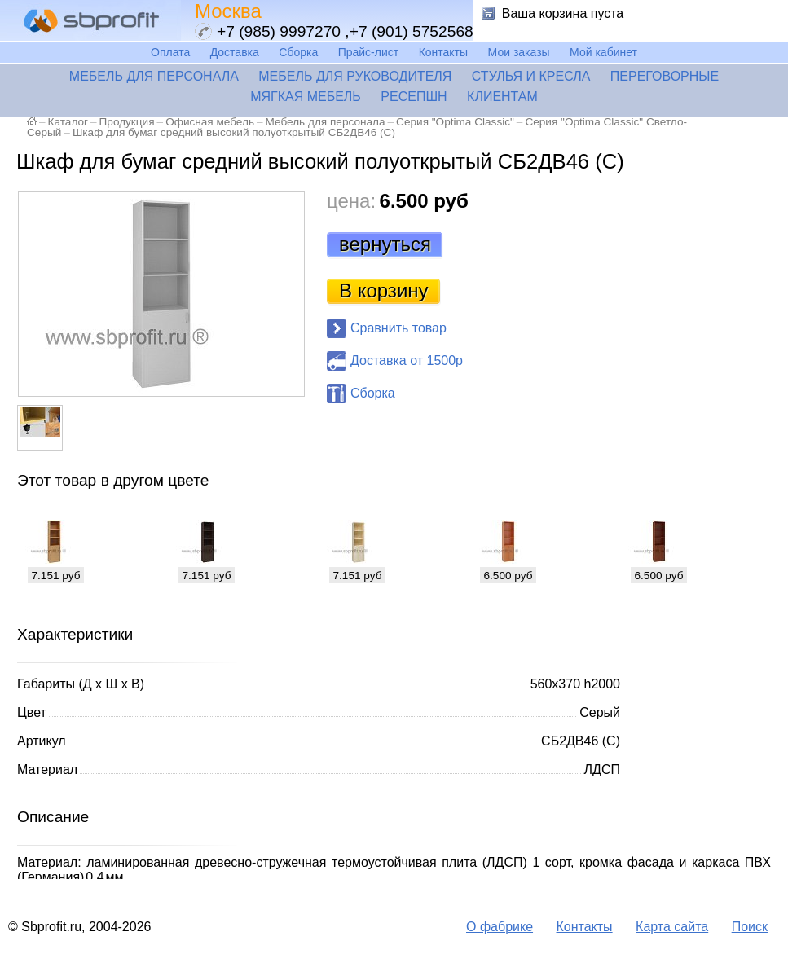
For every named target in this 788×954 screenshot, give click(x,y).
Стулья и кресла (531, 76)
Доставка (234, 52)
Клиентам (502, 96)
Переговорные (664, 76)
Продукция (127, 122)
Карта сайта (672, 927)
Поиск (750, 927)
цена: (351, 201)
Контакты (443, 52)
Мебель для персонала (154, 76)
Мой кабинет (603, 52)
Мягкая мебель (305, 96)
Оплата (170, 52)
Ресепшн (414, 96)
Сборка (298, 52)
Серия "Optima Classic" (455, 122)
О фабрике (499, 927)
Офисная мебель (209, 122)
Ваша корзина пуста (563, 13)
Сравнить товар (398, 328)
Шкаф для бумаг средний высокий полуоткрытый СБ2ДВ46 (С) (234, 132)
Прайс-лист (368, 52)
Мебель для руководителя (354, 76)
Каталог (68, 122)
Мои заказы (519, 52)
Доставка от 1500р (406, 360)
